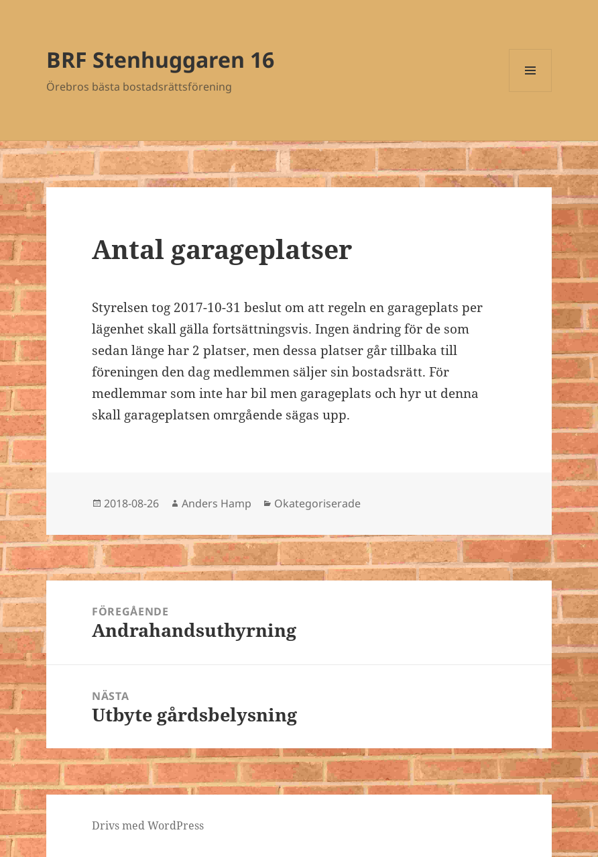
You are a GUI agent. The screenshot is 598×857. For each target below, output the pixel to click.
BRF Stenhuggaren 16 (160, 59)
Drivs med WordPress (148, 825)
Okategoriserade (317, 503)
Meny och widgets (531, 91)
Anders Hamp (216, 503)
